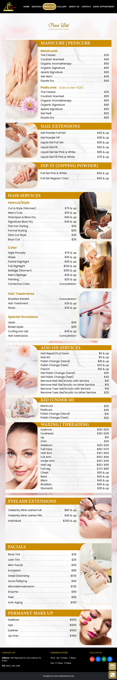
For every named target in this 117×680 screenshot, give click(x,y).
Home (26, 6)
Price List (49, 6)
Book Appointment (103, 6)
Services (37, 6)
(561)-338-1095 (13, 666)
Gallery (62, 6)
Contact (86, 6)
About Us (74, 6)
